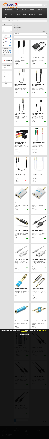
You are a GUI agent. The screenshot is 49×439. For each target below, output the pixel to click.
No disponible (6, 52)
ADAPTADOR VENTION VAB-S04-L (21, 318)
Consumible (32, 9)
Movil (12, 12)
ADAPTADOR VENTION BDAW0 (21, 201)
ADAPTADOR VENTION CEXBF (38, 230)
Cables (16, 9)
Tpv (5, 17)
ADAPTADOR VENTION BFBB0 (21, 230)
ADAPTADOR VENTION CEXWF (39, 259)
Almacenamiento (8, 9)
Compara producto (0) (18, 27)
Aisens (6, 36)
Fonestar (6, 39)
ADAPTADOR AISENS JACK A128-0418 (38, 114)
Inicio (4, 20)
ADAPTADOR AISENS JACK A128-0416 (38, 85)
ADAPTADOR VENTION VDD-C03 (38, 318)
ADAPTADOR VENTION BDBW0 (39, 201)
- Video (5, 86)
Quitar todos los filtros (8, 61)
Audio (15, 20)
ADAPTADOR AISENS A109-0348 (21, 55)
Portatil (42, 12)
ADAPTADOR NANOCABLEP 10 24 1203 (39, 172)
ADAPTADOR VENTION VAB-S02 (38, 289)
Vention (6, 45)
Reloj (12, 14)
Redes (6, 14)
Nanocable (6, 42)
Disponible (6, 50)
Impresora (40, 9)
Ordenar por (44, 31)
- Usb (4, 81)
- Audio (5, 69)
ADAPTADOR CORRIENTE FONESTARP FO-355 (20, 143)
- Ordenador (6, 74)
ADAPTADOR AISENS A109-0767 (38, 55)
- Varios (5, 83)
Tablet (24, 14)
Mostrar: (45, 35)
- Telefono (5, 76)
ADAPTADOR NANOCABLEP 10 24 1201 (39, 143)
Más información (43, 330)
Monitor (6, 12)
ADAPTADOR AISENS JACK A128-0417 (20, 114)
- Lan (4, 72)
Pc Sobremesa (28, 12)
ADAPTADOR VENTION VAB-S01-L (21, 289)
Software (18, 14)
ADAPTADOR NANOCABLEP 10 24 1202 (21, 172)
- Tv (4, 79)
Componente (23, 9)
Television (40, 14)
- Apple (5, 67)
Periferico (36, 12)
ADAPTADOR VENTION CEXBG (21, 259)
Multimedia (19, 12)
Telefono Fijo (32, 14)
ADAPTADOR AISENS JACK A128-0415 (20, 85)
